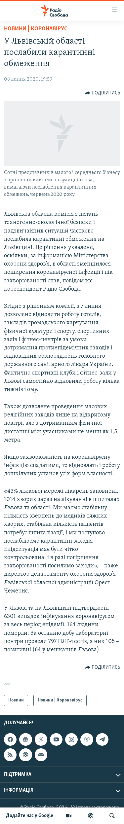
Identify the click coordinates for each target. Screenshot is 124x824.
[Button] (102, 93)
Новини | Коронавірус (35, 29)
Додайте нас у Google (29, 815)
